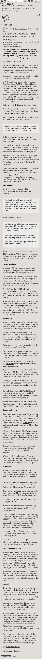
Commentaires (7, 11)
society (5, 519)
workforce (26, 395)
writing (27, 117)
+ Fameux (25, 8)
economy (30, 499)
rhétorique (6, 46)
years (32, 544)
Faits (8, 5)
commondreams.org (13, 647)
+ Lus (19, 8)
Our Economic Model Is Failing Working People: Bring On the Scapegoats (19, 36)
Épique (30, 5)
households (7, 406)
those (18, 372)
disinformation (32, 567)
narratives (17, 46)
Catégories (5, 8)
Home (4, 5)
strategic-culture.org (21, 29)
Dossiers (13, 8)
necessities (7, 164)
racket (12, 46)
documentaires (8, 25)
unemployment (19, 312)
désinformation (7, 44)
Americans (10, 364)
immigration (8, 42)
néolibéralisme (17, 42)
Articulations (22, 5)
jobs (12, 175)
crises (14, 536)
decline (31, 508)
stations (30, 578)
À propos (16, 11)
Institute (18, 268)
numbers (26, 423)
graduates (6, 436)
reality (5, 599)
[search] (15, 1)
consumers (17, 383)
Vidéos (32, 8)
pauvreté (15, 44)
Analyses (14, 5)
